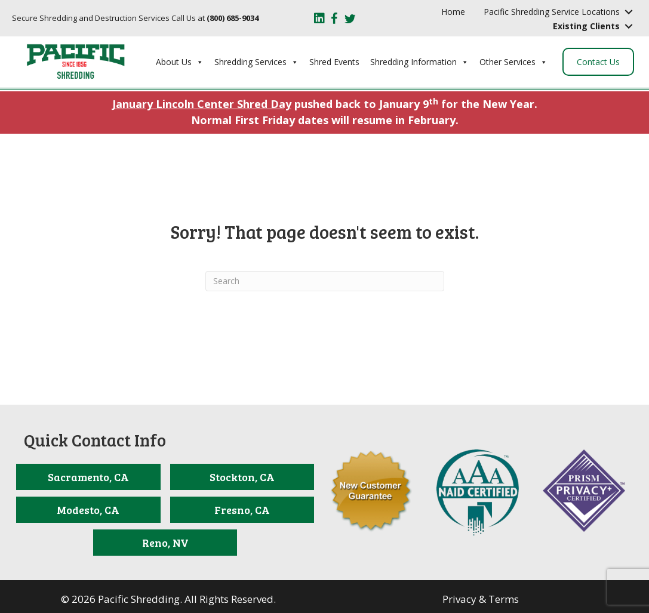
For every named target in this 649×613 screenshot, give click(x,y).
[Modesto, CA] (88, 510)
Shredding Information (419, 62)
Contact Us (598, 61)
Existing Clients (586, 26)
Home (453, 11)
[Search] (324, 281)
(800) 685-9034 (233, 18)
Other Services (513, 62)
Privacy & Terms (480, 599)
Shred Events (334, 61)
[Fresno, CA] (242, 510)
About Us (180, 62)
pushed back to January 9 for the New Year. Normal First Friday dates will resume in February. (324, 111)
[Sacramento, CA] (88, 477)
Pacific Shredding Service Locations (552, 11)
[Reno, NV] (165, 542)
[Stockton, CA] (242, 477)
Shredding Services (256, 62)
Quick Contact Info (95, 440)
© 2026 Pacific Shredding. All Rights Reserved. (168, 599)
